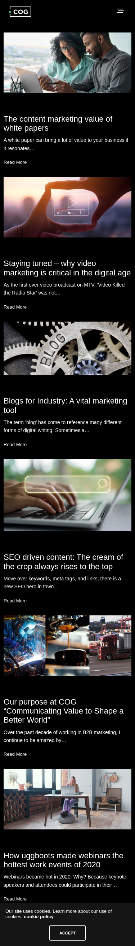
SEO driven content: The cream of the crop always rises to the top (63, 562)
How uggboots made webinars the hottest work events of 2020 (63, 860)
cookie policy (38, 916)
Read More (15, 162)
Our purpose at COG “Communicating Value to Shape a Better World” (63, 711)
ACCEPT (67, 933)
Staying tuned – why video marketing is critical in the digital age (67, 268)
